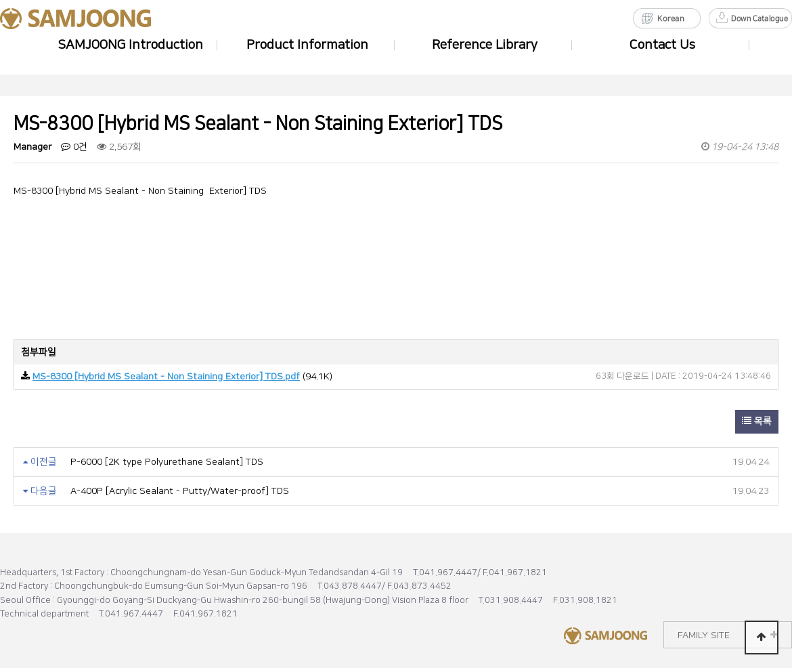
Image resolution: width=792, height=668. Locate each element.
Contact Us (662, 45)
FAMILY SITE (728, 635)
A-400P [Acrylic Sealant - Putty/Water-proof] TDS (179, 491)
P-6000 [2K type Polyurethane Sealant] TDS (166, 462)
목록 (757, 421)
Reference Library (484, 45)
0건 (74, 147)
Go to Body (0, 0)
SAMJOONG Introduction (130, 45)
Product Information (307, 45)
